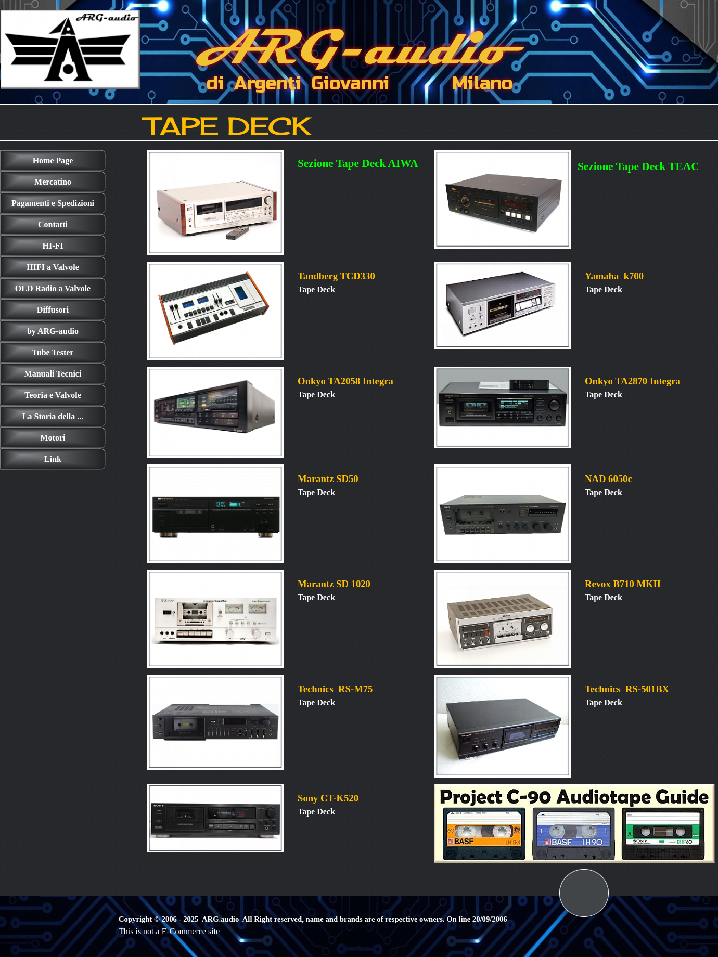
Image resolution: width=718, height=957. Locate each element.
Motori (53, 437)
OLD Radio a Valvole (53, 288)
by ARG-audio (53, 331)
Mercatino (52, 181)
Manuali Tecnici (53, 373)
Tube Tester (53, 352)
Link (52, 459)
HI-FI (53, 245)
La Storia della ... (52, 416)
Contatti (53, 224)
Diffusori (53, 309)
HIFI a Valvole (53, 267)
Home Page (53, 160)
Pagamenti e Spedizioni (52, 203)
